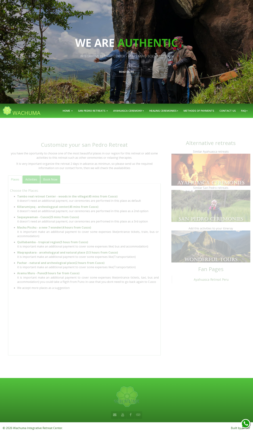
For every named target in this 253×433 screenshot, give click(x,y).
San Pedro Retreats (93, 110)
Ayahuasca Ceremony (128, 110)
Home (68, 110)
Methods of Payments (199, 110)
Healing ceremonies (163, 110)
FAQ (244, 110)
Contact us (227, 110)
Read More (126, 71)
